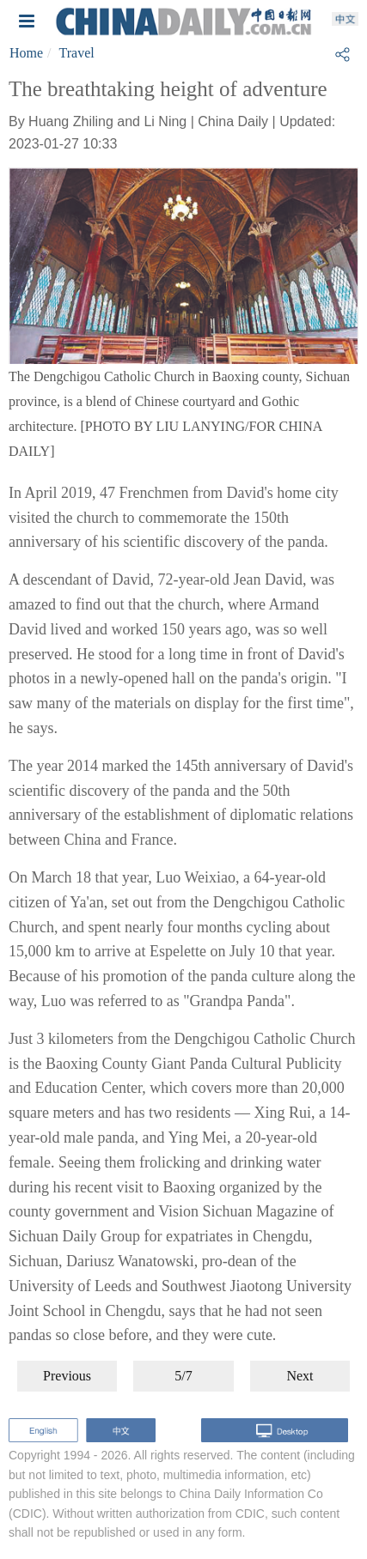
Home (26, 52)
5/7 (183, 1375)
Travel (77, 52)
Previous (67, 1375)
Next (299, 1375)
